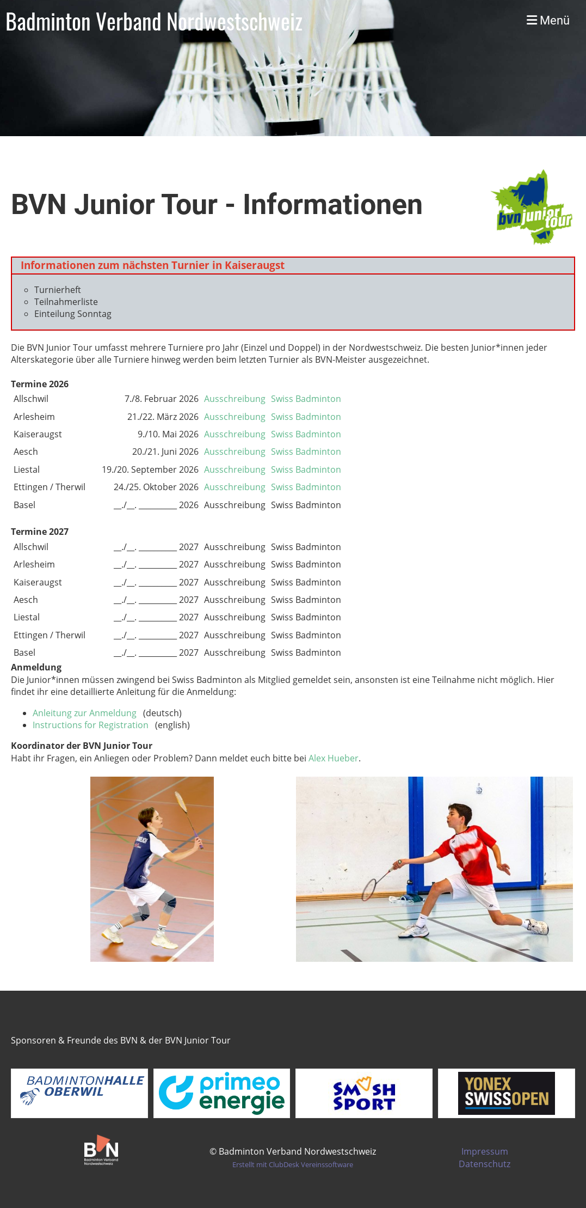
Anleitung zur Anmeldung (85, 713)
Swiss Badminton (306, 399)
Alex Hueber (334, 758)
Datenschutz (484, 1164)
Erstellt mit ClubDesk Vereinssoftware (292, 1164)
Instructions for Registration (91, 725)
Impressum (484, 1151)
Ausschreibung (235, 399)
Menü (548, 20)
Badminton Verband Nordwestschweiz (154, 20)
